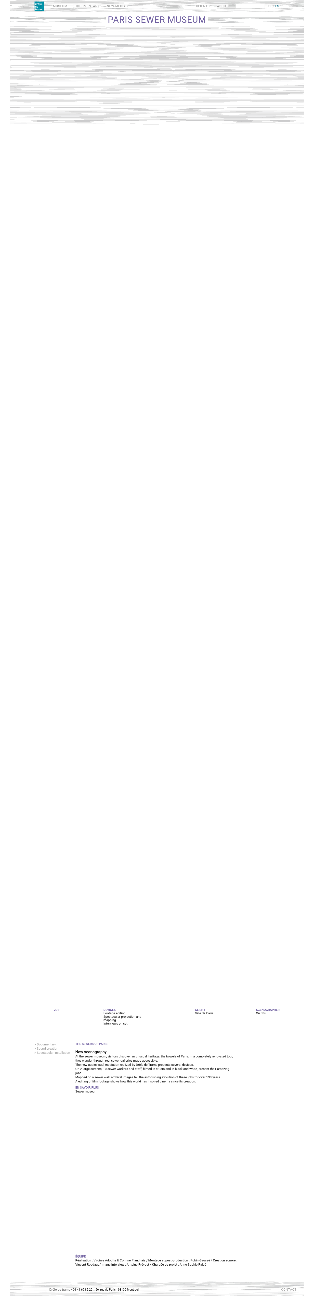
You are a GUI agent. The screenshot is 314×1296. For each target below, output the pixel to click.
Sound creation (47, 1048)
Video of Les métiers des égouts (157, 1176)
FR (270, 6)
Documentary (46, 1044)
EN (277, 6)
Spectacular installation (53, 1053)
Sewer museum (86, 1091)
